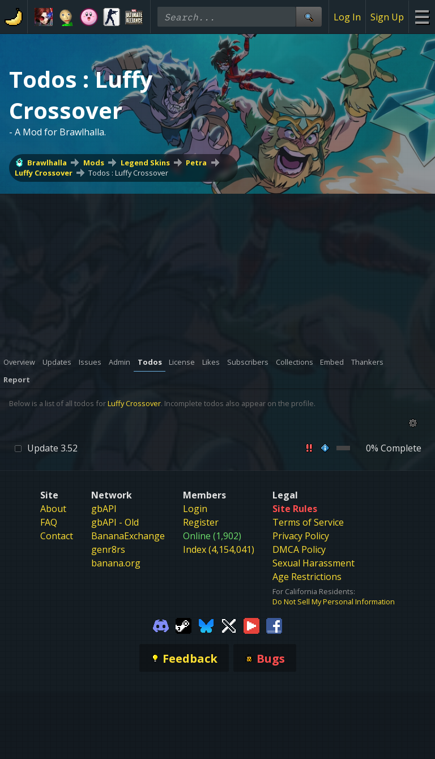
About (53, 508)
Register (201, 522)
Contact (56, 536)
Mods (93, 162)
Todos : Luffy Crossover (128, 173)
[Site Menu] (421, 16)
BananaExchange (128, 536)
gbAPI (104, 508)
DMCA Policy (299, 549)
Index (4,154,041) (218, 549)
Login (195, 508)
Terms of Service (308, 522)
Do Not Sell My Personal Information (333, 601)
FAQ (48, 522)
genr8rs (108, 549)
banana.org (115, 563)
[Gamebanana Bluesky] (206, 625)
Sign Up (387, 17)
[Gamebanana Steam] (183, 625)
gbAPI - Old (115, 522)
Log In (347, 17)
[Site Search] (309, 17)
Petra (196, 162)
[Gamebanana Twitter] (229, 625)
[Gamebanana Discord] (161, 625)
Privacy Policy (300, 536)
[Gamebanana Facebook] (274, 625)
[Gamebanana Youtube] (251, 625)
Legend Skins (145, 162)
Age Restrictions (307, 576)
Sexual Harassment (313, 563)
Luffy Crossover (43, 173)
